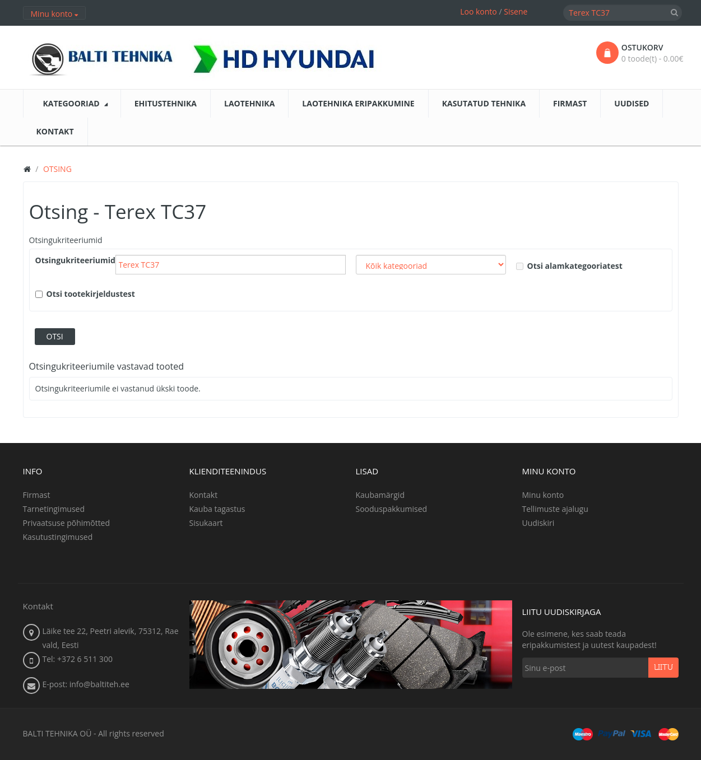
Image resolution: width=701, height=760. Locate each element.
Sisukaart (206, 522)
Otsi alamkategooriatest (569, 265)
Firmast (36, 494)
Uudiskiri (538, 522)
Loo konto (478, 11)
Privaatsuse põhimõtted (66, 522)
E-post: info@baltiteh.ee (86, 684)
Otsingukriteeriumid (66, 240)
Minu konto (543, 494)
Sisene (515, 11)
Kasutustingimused (58, 536)
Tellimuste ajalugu (555, 508)
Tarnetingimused (54, 508)
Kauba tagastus (217, 508)
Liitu (663, 667)
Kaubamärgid (380, 494)
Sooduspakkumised (392, 508)
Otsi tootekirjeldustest (85, 293)
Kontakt (203, 494)
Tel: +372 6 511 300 (78, 659)
